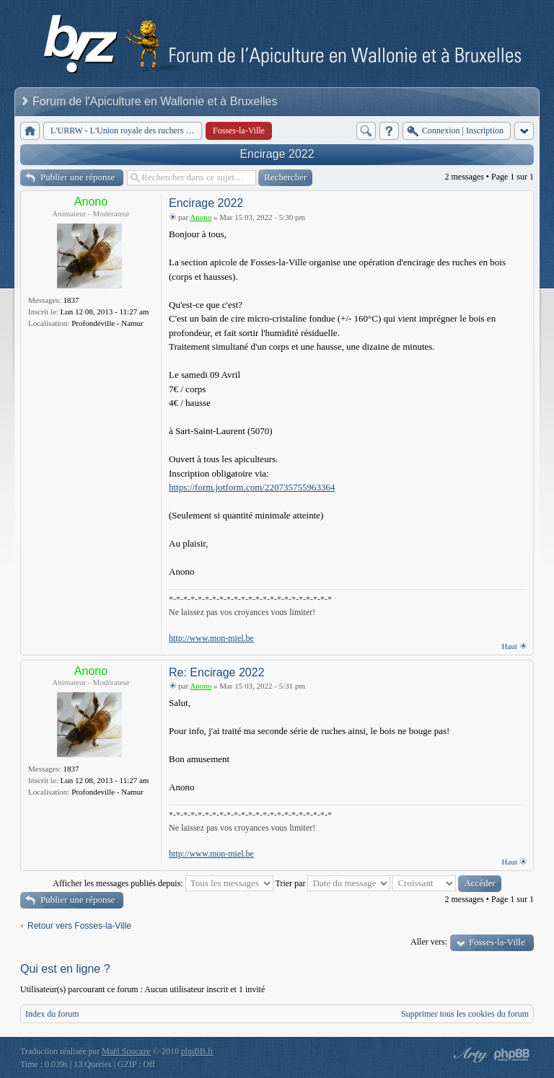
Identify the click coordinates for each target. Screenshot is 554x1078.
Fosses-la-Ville (497, 942)
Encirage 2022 (276, 154)
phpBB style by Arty (469, 1055)
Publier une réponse (77, 177)
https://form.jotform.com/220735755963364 (252, 487)
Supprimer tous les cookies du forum (465, 1014)
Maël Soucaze (126, 1051)
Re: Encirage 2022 (217, 672)
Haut (509, 646)
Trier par (333, 883)
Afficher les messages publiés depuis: (163, 883)
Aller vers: (428, 942)
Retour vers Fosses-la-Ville (79, 926)
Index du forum (52, 1014)
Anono (90, 201)
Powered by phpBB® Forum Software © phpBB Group (512, 1055)
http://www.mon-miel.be (211, 638)
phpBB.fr (197, 1051)
